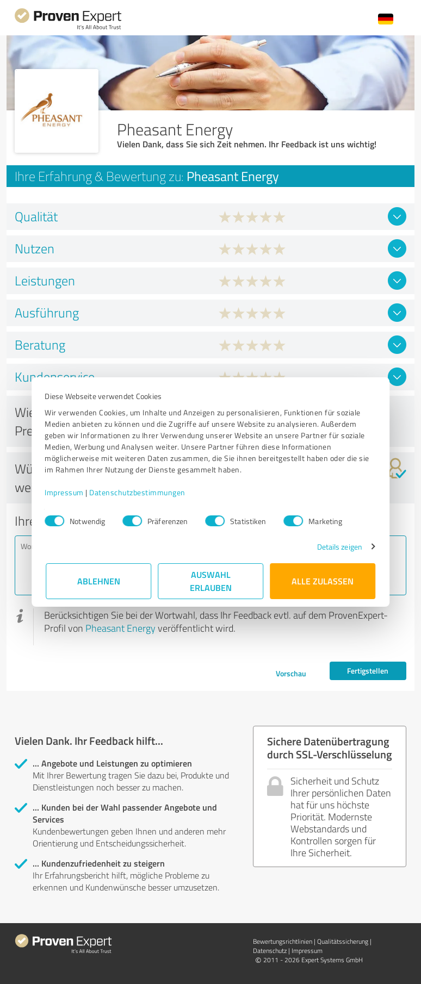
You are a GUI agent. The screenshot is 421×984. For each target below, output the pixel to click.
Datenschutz (270, 950)
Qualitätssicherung (342, 941)
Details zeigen (338, 546)
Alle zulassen (323, 581)
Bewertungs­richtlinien (282, 941)
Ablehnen (98, 581)
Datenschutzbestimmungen (138, 492)
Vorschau (291, 673)
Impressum (65, 492)
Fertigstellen (367, 670)
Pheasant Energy (120, 627)
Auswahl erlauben (211, 581)
